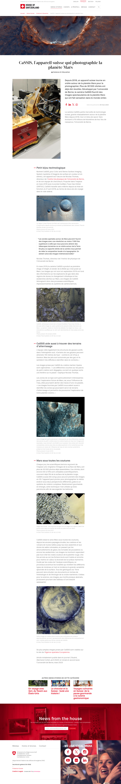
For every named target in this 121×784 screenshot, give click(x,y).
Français (83, 1)
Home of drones (29, 746)
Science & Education (42, 13)
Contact (91, 7)
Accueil (22, 13)
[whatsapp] (76, 104)
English (75, 1)
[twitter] (73, 104)
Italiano (98, 1)
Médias (84, 7)
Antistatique (37, 771)
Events (66, 7)
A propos (75, 7)
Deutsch (90, 1)
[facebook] (66, 104)
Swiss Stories (56, 7)
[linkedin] (69, 104)
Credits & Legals (17, 771)
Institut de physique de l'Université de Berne (66, 179)
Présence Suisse (17, 768)
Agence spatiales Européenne (57, 652)
